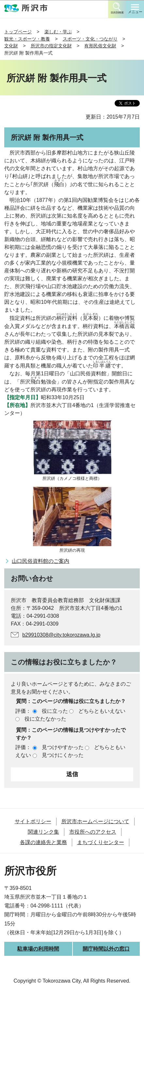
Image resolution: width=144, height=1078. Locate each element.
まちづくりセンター (100, 842)
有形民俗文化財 (100, 45)
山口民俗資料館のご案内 (40, 561)
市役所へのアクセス (92, 832)
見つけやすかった (63, 747)
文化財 (11, 45)
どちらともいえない (101, 711)
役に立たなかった (45, 719)
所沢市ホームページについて (95, 821)
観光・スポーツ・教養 (27, 38)
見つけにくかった (63, 755)
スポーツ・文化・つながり (90, 38)
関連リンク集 (43, 832)
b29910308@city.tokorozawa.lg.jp (61, 635)
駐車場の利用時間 (38, 949)
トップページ (18, 31)
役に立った (55, 711)
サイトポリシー (33, 821)
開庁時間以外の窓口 (106, 949)
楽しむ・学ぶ (58, 31)
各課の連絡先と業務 (43, 842)
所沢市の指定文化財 (51, 45)
